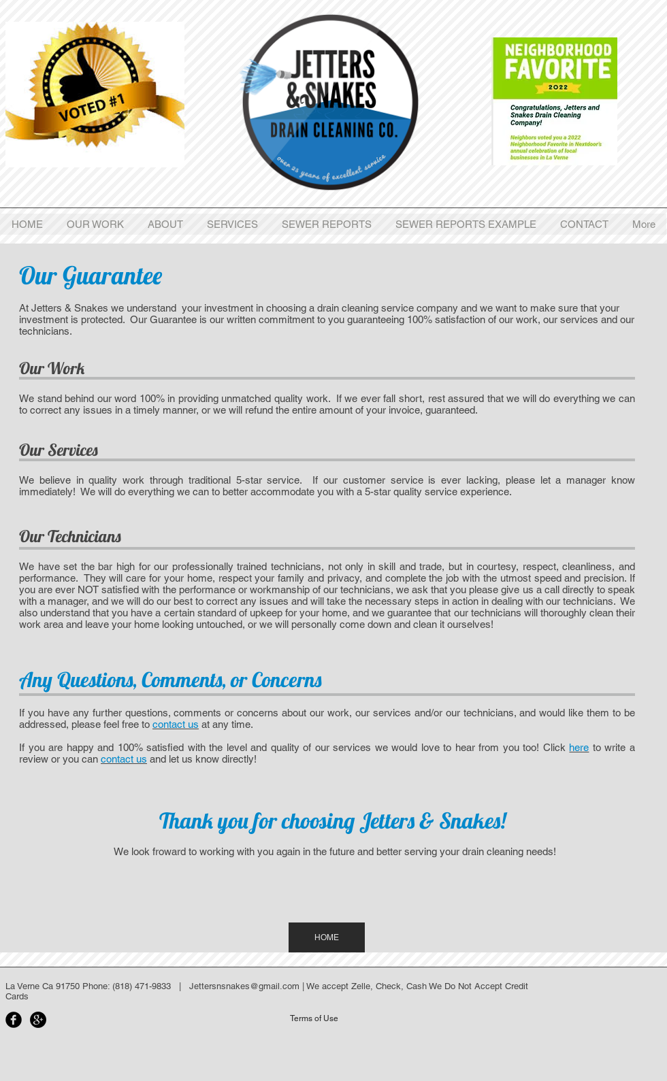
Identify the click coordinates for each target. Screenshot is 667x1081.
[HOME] (327, 937)
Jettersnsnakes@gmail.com (244, 986)
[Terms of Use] (314, 1018)
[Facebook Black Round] (13, 1020)
